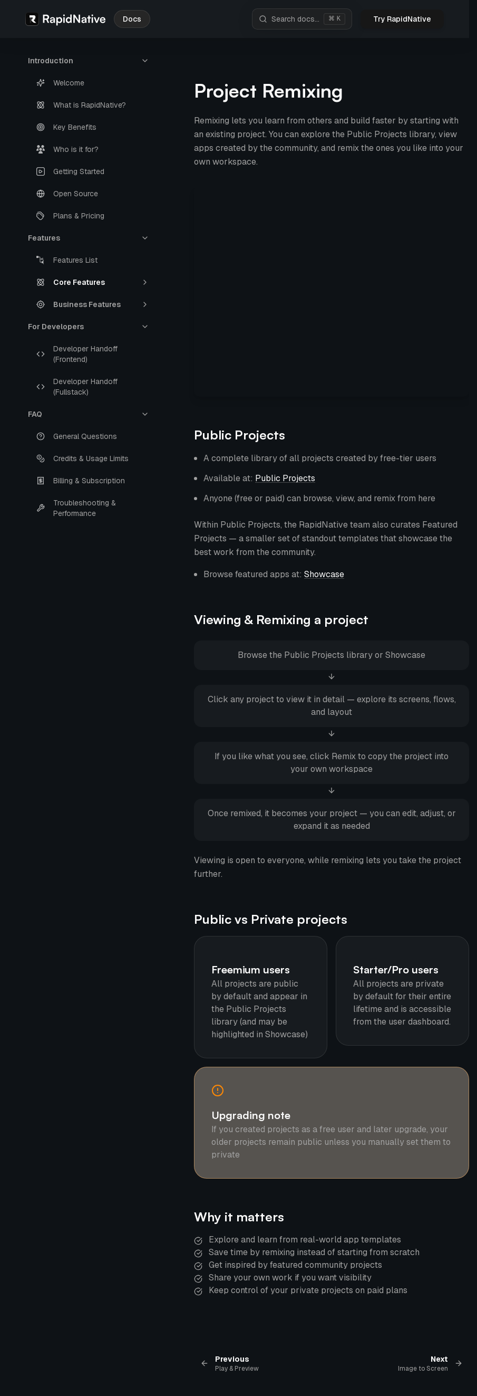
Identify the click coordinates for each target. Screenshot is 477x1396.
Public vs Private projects (270, 919)
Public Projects (239, 435)
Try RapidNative (402, 19)
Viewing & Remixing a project (281, 619)
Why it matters (239, 1217)
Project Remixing (268, 90)
